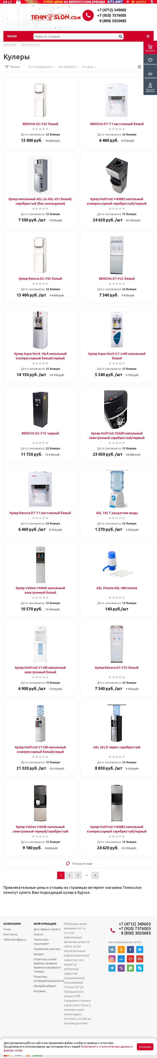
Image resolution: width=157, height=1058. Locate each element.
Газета (38, 934)
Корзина (39, 991)
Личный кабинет (45, 985)
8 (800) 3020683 (112, 21)
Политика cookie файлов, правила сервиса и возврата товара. (47, 965)
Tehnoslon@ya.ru (14, 939)
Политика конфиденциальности (49, 978)
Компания (12, 923)
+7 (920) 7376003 (111, 15)
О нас (7, 929)
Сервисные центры (47, 948)
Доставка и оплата (47, 929)
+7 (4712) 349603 (111, 10)
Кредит (39, 954)
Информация (45, 923)
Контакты (10, 934)
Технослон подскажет (41, 941)
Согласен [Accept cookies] (145, 1047)
